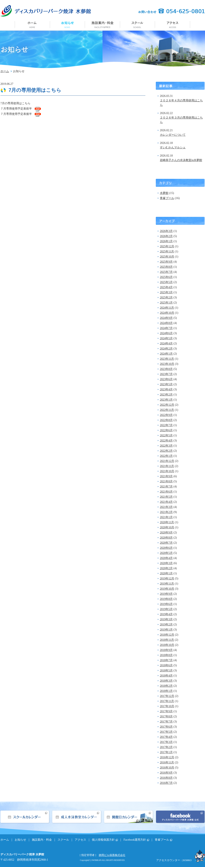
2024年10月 (167, 312)
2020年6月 (166, 547)
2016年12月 (167, 757)
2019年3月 (166, 619)
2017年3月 (166, 742)
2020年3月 (166, 563)
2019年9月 (166, 593)
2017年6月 (166, 726)
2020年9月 (166, 532)
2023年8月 (166, 369)
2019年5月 (166, 609)
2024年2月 (166, 348)
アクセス (172, 24)
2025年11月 (167, 251)
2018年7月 (166, 660)
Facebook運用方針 (135, 839)
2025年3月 (166, 292)
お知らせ (67, 24)
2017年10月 (167, 706)
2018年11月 (167, 639)
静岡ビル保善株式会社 (112, 855)
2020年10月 (167, 527)
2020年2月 (166, 568)
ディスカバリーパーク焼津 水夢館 (45, 11)
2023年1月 (166, 399)
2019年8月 (166, 598)
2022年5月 (166, 435)
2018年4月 (166, 675)
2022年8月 (166, 420)
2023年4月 (166, 389)
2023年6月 (166, 379)
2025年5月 (166, 282)
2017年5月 (166, 731)
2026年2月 (166, 236)
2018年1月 (166, 690)
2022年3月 (166, 445)
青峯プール (167, 198)
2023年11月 (167, 358)
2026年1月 (166, 241)
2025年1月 (166, 302)
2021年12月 (167, 461)
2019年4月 (166, 614)
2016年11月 (167, 762)
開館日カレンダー (128, 817)
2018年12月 (167, 634)
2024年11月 (167, 307)
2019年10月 (167, 588)
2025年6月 (166, 277)
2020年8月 (166, 537)
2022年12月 (167, 404)
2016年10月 (167, 767)
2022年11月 (167, 409)
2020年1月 (166, 573)
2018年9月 (166, 650)
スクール (137, 24)
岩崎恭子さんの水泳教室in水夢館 (181, 160)
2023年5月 (166, 384)
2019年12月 (167, 578)
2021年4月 (166, 501)
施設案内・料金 (102, 24)
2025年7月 (166, 271)
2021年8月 (166, 481)
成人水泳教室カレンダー (76, 817)
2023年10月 (167, 363)
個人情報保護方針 (103, 839)
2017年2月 (166, 747)
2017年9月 (166, 711)
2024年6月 (166, 333)
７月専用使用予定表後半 (16, 113)
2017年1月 (166, 752)
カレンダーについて (173, 134)
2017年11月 (167, 701)
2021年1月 (166, 517)
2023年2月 (166, 394)
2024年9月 (166, 317)
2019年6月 (166, 604)
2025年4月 (166, 287)
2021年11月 (167, 466)
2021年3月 (166, 507)
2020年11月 (167, 522)
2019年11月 (167, 583)
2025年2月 (166, 297)
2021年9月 (166, 476)
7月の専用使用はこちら (35, 90)
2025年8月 (166, 266)
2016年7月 (166, 782)
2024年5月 (166, 338)
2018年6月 (166, 665)
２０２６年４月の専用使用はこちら (181, 102)
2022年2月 (166, 450)
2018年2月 (166, 685)
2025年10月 (167, 256)
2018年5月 (166, 670)
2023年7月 (166, 374)
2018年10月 (167, 644)
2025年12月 (167, 246)
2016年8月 (166, 777)
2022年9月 (166, 415)
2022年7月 (166, 425)
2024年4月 (166, 343)
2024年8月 (166, 323)
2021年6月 (166, 491)
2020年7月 (166, 542)
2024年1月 (166, 353)
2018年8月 (166, 655)
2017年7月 (166, 721)
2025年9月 (166, 261)
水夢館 (164, 193)
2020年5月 (166, 552)
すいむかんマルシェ (173, 147)
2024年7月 (166, 328)
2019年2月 (166, 624)
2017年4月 (166, 736)
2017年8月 (166, 716)
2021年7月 (166, 486)
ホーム (32, 24)
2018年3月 (166, 680)
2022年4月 (166, 440)
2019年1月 (166, 629)
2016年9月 (166, 772)
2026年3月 (166, 231)
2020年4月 (166, 558)
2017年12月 (167, 696)
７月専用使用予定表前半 (16, 108)
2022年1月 (166, 455)
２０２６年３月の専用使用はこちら (181, 120)
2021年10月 (167, 471)
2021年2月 (166, 512)
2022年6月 (166, 430)
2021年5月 (166, 496)
